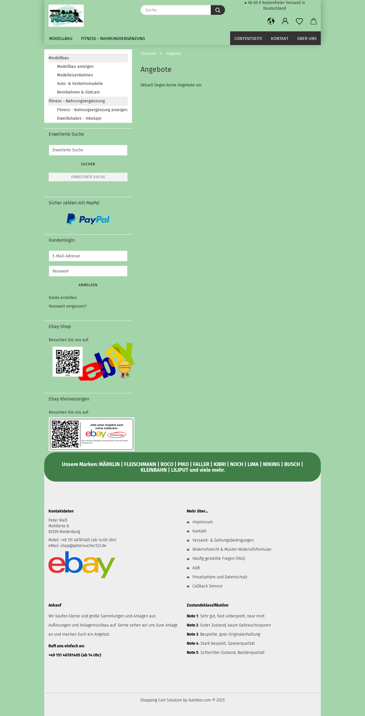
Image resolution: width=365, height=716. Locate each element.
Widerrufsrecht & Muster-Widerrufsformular (231, 549)
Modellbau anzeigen (75, 66)
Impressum (202, 522)
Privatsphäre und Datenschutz (219, 577)
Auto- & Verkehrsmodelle (80, 83)
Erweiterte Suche (88, 177)
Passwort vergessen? (67, 306)
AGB (196, 568)
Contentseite (248, 38)
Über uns (307, 38)
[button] (271, 21)
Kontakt (280, 38)
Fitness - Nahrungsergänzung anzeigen (92, 109)
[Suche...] (218, 10)
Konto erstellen (63, 297)
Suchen (88, 164)
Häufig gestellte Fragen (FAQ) (218, 558)
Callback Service (207, 586)
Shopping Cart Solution (161, 700)
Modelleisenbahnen (75, 75)
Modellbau (60, 38)
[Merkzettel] (299, 21)
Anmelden (88, 285)
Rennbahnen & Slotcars (78, 92)
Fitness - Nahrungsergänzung (113, 38)
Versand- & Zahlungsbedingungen (223, 540)
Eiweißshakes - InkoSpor (79, 118)
